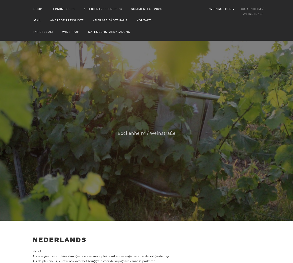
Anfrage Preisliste (67, 20)
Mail (37, 20)
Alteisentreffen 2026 (103, 9)
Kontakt (144, 20)
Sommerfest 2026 (146, 9)
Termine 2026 (62, 9)
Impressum (43, 32)
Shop (37, 9)
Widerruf (70, 32)
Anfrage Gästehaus (110, 20)
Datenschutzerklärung (109, 32)
